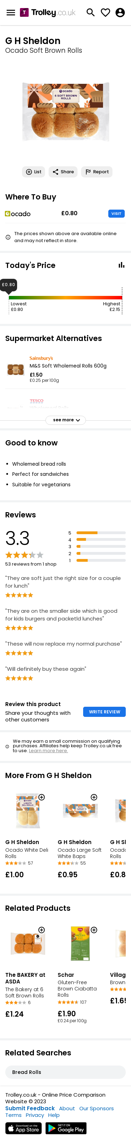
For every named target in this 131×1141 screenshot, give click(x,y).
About (67, 1108)
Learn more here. (48, 750)
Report (97, 171)
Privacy (35, 1115)
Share (63, 171)
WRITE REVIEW (104, 712)
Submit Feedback (30, 1108)
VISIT (116, 213)
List (34, 171)
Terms (13, 1115)
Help (54, 1115)
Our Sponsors (96, 1108)
